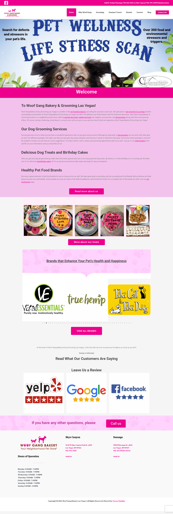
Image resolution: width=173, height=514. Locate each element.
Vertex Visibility (119, 504)
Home (78, 12)
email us (68, 459)
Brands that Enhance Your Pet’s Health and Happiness (86, 264)
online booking (140, 144)
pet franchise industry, (78, 112)
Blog (150, 12)
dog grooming (124, 117)
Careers (141, 12)
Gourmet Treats (119, 12)
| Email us (161, 3)
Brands (132, 12)
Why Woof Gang (91, 12)
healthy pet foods (88, 117)
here (167, 3)
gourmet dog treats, (73, 117)
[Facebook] (6, 3)
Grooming (105, 12)
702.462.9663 (128, 3)
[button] (162, 12)
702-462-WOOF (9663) (122, 453)
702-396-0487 (151, 3)
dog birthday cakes (44, 164)
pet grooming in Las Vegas (137, 112)
